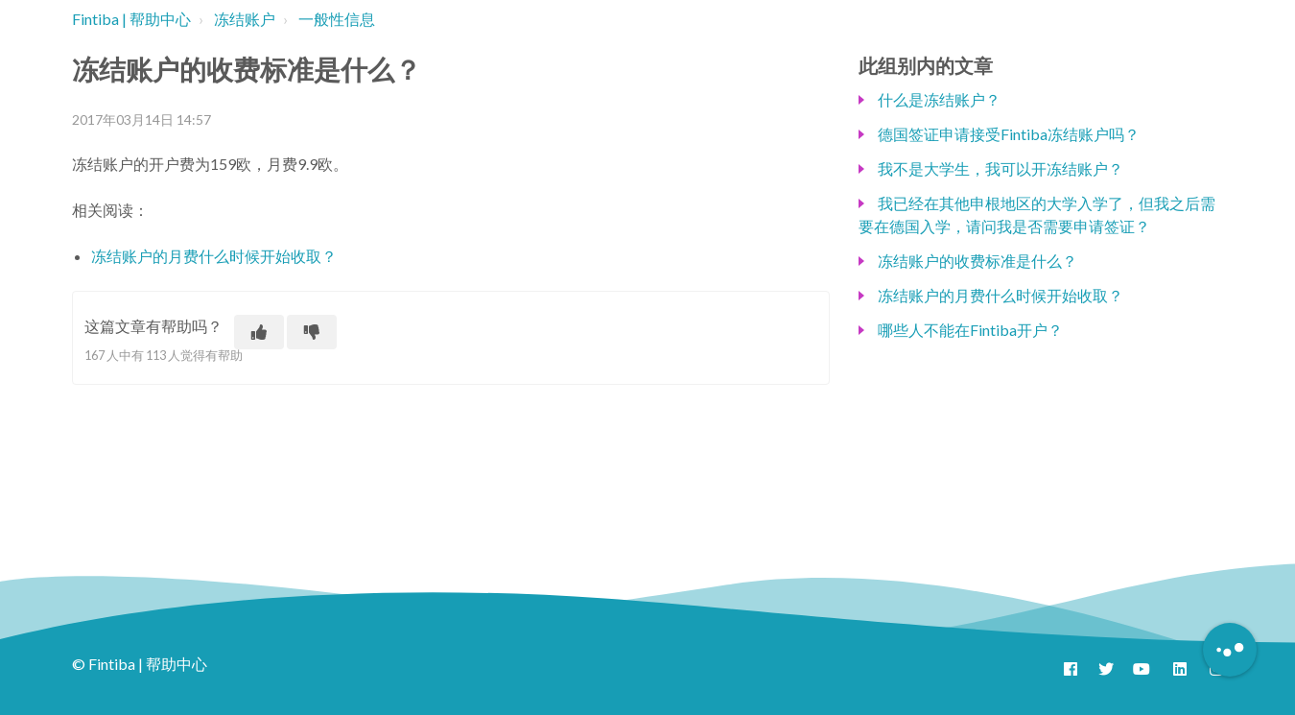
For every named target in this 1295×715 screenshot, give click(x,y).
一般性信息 (336, 19)
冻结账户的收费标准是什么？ (977, 260)
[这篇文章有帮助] (259, 332)
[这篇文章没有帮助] (312, 332)
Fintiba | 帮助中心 (131, 19)
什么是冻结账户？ (939, 99)
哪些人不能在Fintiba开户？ (970, 330)
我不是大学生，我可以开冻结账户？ (1000, 168)
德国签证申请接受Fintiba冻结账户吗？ (1009, 134)
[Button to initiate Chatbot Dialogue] (1230, 650)
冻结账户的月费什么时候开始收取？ (214, 256)
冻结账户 (244, 19)
